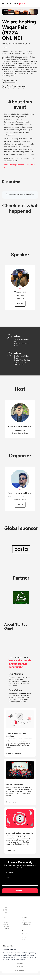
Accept (20, 963)
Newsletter (25, 934)
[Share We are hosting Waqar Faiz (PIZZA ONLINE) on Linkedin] (13, 86)
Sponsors (6, 927)
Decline (20, 966)
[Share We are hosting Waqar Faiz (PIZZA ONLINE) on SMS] (23, 86)
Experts (5, 923)
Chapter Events (26, 923)
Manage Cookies (20, 970)
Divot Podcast (26, 940)
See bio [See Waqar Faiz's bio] (20, 303)
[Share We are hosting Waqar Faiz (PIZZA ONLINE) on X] (9, 86)
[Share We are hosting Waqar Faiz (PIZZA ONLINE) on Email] (18, 86)
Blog (23, 936)
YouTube (24, 938)
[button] (37, 3)
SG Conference (26, 921)
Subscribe (19, 891)
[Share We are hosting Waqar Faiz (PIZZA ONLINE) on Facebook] (4, 86)
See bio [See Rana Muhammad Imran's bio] (20, 505)
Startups (5, 925)
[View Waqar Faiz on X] (20, 287)
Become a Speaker (27, 925)
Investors (6, 921)
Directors (6, 929)
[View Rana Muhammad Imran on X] (20, 488)
